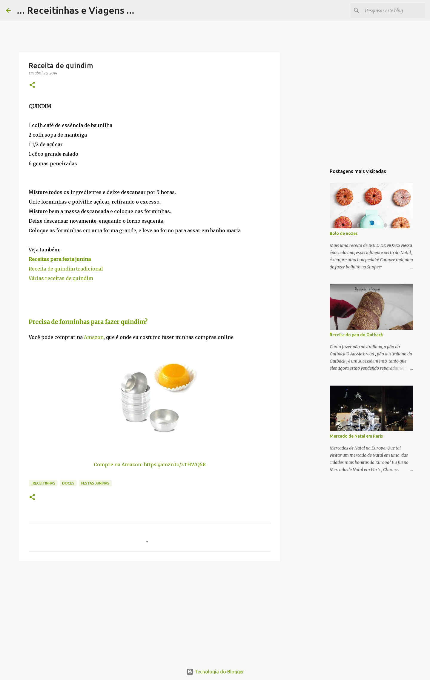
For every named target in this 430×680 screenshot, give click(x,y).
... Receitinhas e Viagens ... (75, 10)
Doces (68, 483)
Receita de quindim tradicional (66, 269)
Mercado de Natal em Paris (356, 436)
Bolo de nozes (343, 233)
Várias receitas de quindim (61, 278)
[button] (32, 85)
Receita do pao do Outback (356, 334)
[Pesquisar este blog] (394, 10)
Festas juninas (95, 483)
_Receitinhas (43, 483)
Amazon (94, 337)
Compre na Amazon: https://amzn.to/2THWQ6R (150, 464)
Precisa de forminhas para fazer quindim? (88, 322)
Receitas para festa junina (60, 259)
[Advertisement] (149, 612)
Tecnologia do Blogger (215, 671)
